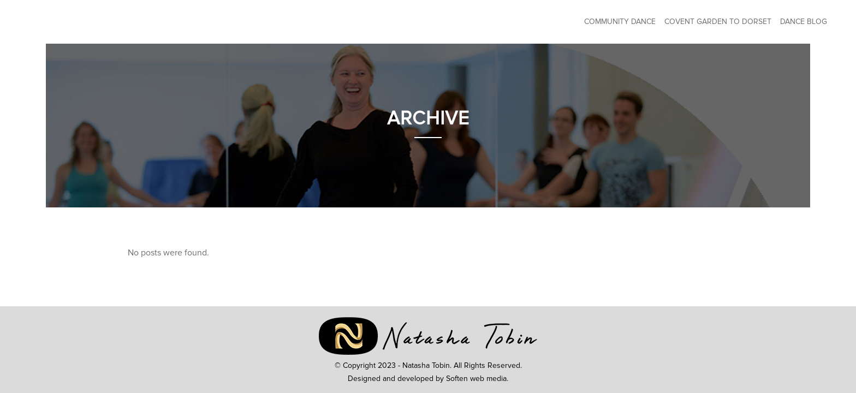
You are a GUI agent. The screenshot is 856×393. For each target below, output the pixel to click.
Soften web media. (477, 378)
